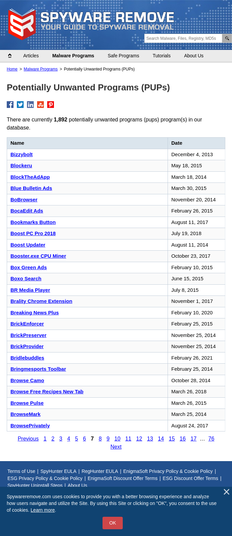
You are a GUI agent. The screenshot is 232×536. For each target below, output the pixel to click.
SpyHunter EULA (58, 471)
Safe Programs (123, 55)
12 (139, 439)
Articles (31, 55)
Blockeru (21, 165)
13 (150, 439)
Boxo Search (25, 278)
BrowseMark (25, 414)
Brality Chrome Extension (41, 301)
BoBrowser (23, 199)
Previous (28, 439)
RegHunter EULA (100, 471)
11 (128, 439)
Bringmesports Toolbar (38, 369)
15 (172, 439)
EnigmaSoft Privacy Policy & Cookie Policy (168, 471)
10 (117, 439)
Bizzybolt (21, 154)
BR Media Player (30, 290)
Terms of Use (21, 471)
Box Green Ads (28, 267)
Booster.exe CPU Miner (38, 256)
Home (13, 55)
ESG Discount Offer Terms (190, 478)
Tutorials (162, 55)
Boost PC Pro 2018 (33, 233)
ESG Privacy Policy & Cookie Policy (45, 478)
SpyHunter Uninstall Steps (34, 485)
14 (161, 439)
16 (183, 439)
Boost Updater (27, 245)
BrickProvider (27, 346)
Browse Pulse (27, 403)
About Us (194, 55)
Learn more (43, 510)
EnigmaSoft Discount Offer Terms (122, 478)
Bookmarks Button (33, 222)
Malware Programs (73, 55)
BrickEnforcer (27, 324)
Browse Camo (27, 380)
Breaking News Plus (34, 312)
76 (211, 439)
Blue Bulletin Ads (31, 188)
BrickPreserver (28, 335)
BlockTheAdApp (30, 177)
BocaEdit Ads (26, 211)
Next (116, 447)
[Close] (226, 492)
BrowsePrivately (30, 425)
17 (194, 439)
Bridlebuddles (27, 358)
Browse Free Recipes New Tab (46, 391)
